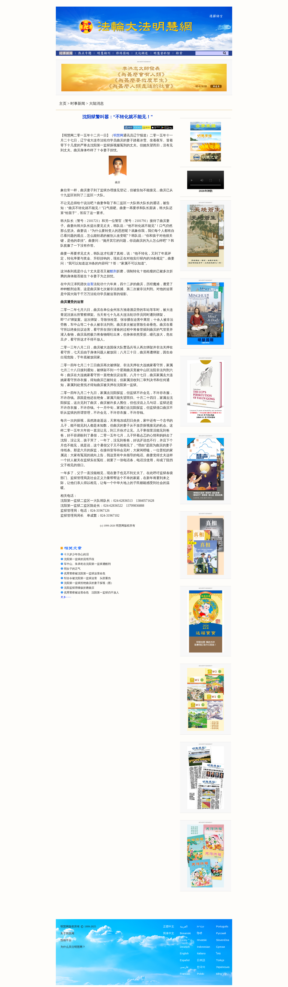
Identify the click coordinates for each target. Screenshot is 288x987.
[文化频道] (141, 53)
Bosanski (185, 933)
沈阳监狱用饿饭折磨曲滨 (79, 587)
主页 (62, 103)
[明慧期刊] (103, 53)
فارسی (184, 967)
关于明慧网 (67, 933)
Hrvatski (201, 940)
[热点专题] (84, 53)
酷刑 (113, 271)
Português (222, 926)
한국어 (201, 967)
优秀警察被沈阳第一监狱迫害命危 (84, 573)
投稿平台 (65, 940)
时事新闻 (77, 103)
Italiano (201, 953)
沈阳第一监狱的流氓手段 (79, 559)
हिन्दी (199, 933)
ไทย (218, 953)
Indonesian (203, 946)
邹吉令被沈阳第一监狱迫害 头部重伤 (87, 578)
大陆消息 (96, 103)
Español (185, 960)
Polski (200, 973)
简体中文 (168, 933)
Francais (185, 973)
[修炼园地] (122, 53)
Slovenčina (222, 940)
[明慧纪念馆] (162, 53)
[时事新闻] (65, 53)
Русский (221, 933)
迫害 (90, 284)
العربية (184, 926)
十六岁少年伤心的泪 (76, 554)
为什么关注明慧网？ (72, 946)
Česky (183, 940)
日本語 (201, 960)
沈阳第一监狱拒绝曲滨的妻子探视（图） (89, 583)
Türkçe (220, 960)
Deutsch (185, 946)
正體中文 (168, 926)
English (184, 953)
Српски (220, 946)
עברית (200, 926)
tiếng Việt (221, 973)
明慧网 (118, 135)
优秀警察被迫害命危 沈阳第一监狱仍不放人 (91, 592)
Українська (222, 967)
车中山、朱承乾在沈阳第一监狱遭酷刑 (87, 563)
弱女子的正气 (72, 568)
